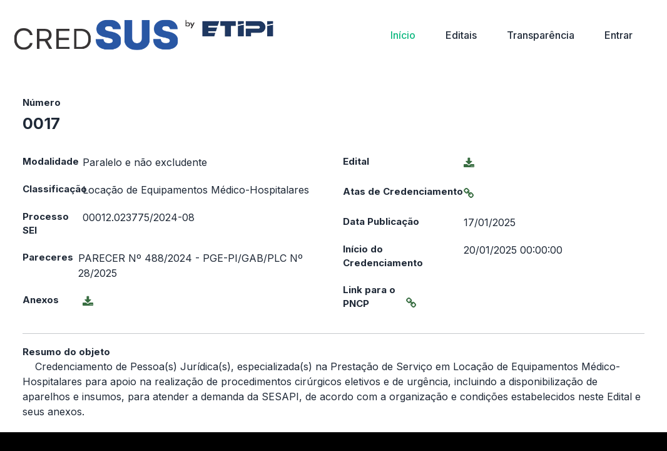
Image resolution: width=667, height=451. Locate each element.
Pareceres (48, 257)
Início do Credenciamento (383, 256)
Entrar (618, 35)
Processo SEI (46, 223)
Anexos (41, 300)
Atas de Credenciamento (403, 191)
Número (42, 102)
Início (402, 35)
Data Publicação (381, 221)
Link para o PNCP (369, 297)
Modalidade (51, 161)
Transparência (540, 35)
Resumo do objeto (66, 352)
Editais (461, 35)
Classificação (53, 189)
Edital (356, 161)
